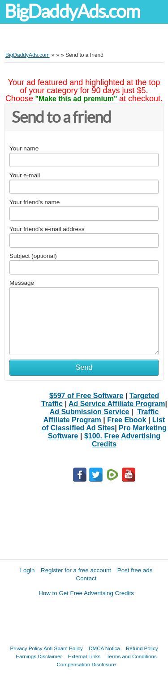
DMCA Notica (104, 648)
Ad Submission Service (89, 412)
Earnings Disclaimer (39, 656)
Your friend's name (34, 202)
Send (84, 367)
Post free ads (135, 570)
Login (27, 570)
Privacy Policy (26, 648)
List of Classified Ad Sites (103, 424)
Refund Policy (142, 648)
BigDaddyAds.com (72, 11)
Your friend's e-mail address (47, 229)
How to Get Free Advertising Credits (86, 593)
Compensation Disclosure (86, 664)
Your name (24, 148)
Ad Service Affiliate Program (117, 403)
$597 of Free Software (86, 395)
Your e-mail (24, 175)
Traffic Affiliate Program (101, 416)
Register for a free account (76, 570)
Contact (86, 578)
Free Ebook (126, 420)
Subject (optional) (33, 256)
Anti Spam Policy (63, 648)
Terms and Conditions (132, 656)
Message (21, 282)
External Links (84, 656)
